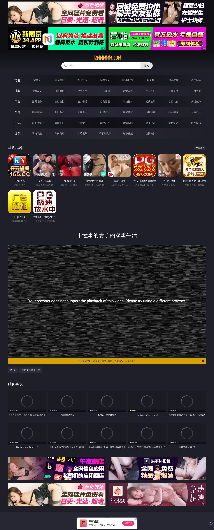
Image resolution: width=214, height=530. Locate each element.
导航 (17, 133)
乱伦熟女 (173, 101)
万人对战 (82, 80)
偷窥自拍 (37, 112)
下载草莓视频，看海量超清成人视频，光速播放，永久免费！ (141, 361)
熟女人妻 (128, 91)
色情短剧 (150, 133)
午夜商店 (59, 133)
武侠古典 (105, 122)
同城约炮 (37, 133)
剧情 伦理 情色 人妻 (30, 370)
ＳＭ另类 (196, 91)
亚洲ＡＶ (37, 91)
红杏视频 (128, 133)
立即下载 (128, 523)
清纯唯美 (150, 112)
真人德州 (59, 80)
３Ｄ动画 (105, 91)
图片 (17, 112)
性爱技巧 (196, 122)
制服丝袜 (128, 101)
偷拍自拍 (59, 101)
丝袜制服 (150, 91)
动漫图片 (105, 112)
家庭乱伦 (59, 122)
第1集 (13, 370)
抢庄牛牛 (196, 80)
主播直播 (173, 91)
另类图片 (196, 112)
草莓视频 (82, 133)
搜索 (146, 65)
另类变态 (196, 101)
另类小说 (150, 122)
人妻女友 (82, 122)
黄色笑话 (173, 122)
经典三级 (150, 101)
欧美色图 (82, 112)
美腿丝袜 (128, 112)
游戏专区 (105, 80)
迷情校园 (128, 122)
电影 (17, 101)
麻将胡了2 (127, 80)
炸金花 (150, 80)
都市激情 (37, 122)
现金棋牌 (173, 80)
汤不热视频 (105, 133)
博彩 (17, 80)
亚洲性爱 (37, 101)
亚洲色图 (59, 112)
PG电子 (37, 80)
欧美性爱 (105, 101)
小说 (17, 123)
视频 (17, 91)
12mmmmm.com (107, 58)
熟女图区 (173, 112)
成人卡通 (82, 101)
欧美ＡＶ (82, 91)
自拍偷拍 (59, 91)
